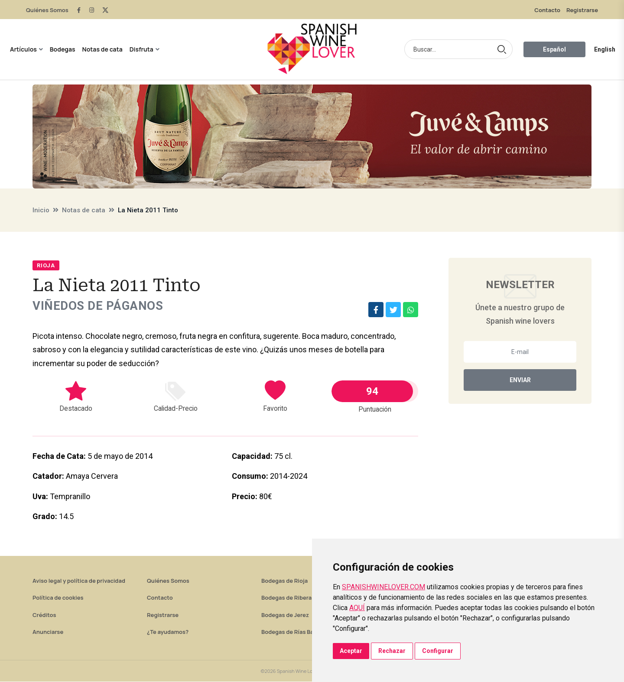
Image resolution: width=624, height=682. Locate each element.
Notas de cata (102, 49)
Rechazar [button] (392, 650)
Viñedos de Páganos (98, 306)
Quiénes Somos (47, 10)
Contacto (547, 10)
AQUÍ (357, 608)
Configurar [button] (437, 650)
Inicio (40, 210)
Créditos (44, 615)
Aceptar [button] (351, 650)
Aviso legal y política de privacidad (78, 581)
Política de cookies (58, 598)
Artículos (23, 49)
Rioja (46, 265)
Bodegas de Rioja (284, 581)
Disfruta (141, 49)
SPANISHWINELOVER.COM (383, 587)
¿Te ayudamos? (167, 632)
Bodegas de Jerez (285, 615)
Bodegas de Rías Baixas (293, 632)
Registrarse (582, 10)
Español (554, 49)
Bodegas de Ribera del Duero (300, 598)
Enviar (520, 380)
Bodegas (62, 49)
